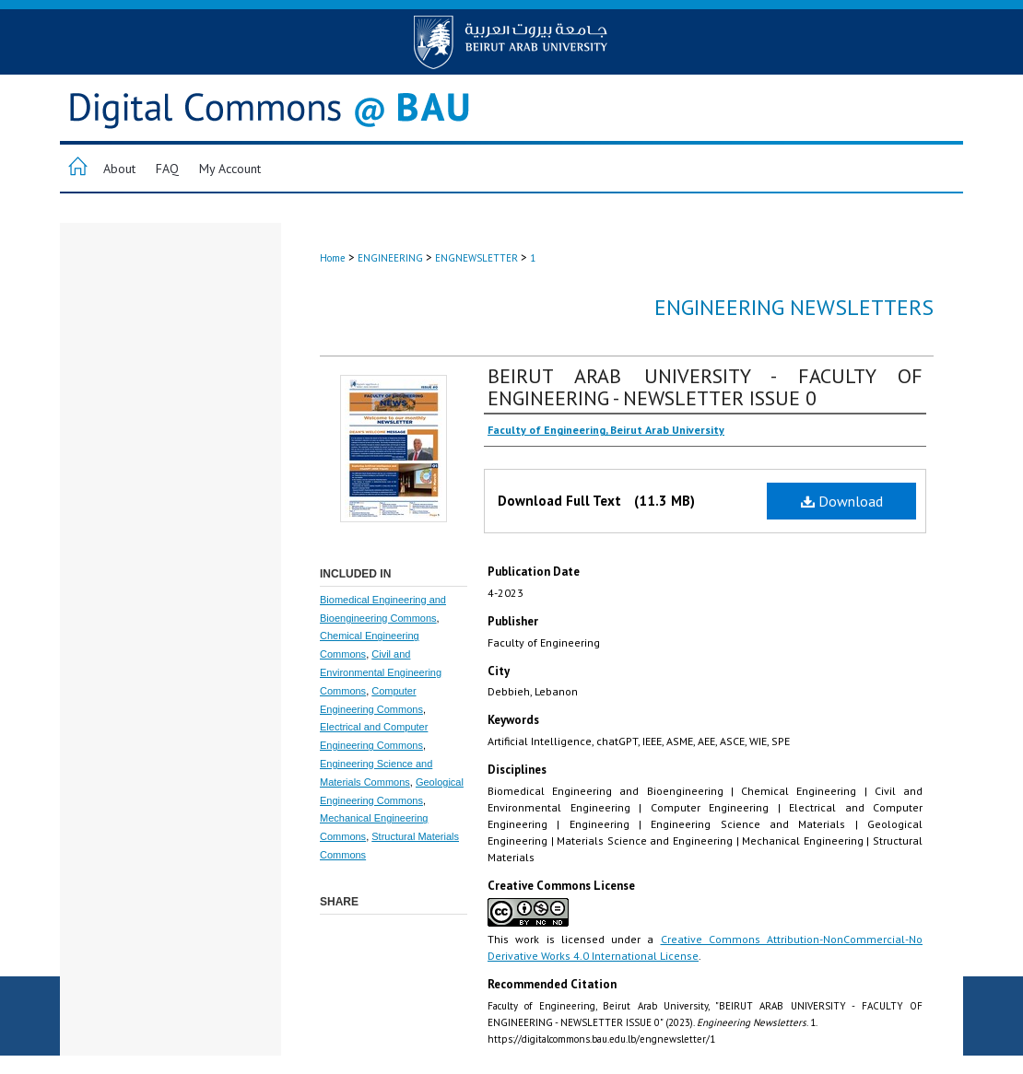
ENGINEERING (390, 257)
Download (842, 501)
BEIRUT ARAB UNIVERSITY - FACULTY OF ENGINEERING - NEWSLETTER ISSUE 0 (705, 387)
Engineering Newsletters (794, 307)
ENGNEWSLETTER (476, 257)
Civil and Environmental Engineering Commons (380, 672)
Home (333, 257)
